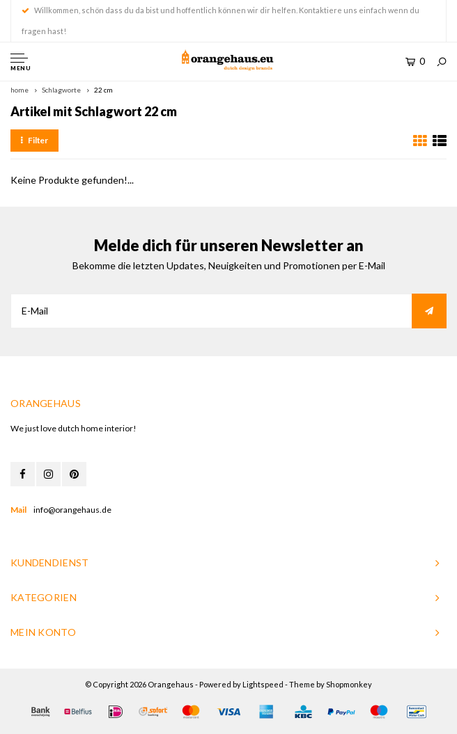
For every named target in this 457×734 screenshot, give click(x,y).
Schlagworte (61, 90)
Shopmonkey (349, 684)
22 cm (103, 90)
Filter (34, 140)
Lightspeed (263, 684)
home (19, 90)
